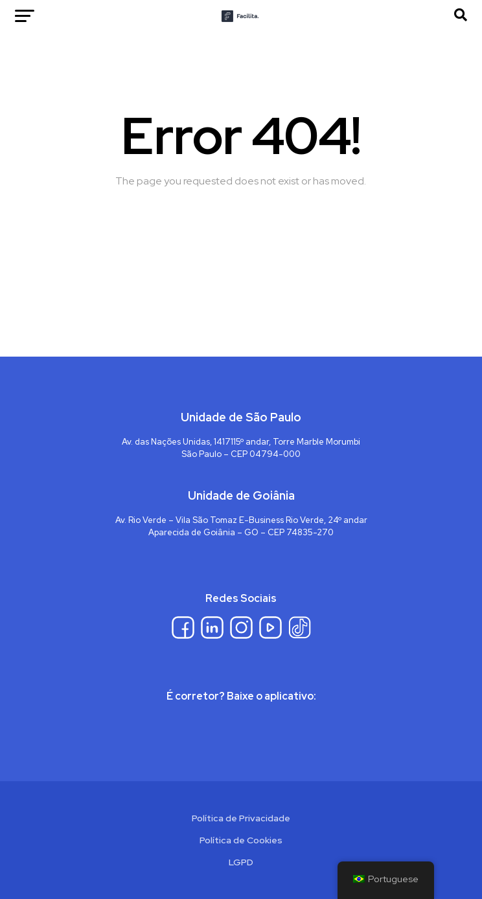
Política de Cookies (241, 840)
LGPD (241, 862)
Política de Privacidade (241, 818)
